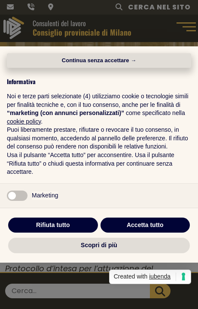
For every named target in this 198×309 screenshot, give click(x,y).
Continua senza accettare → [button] (99, 60)
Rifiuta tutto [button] (53, 224)
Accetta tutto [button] (145, 224)
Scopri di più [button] (99, 245)
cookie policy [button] (24, 121)
